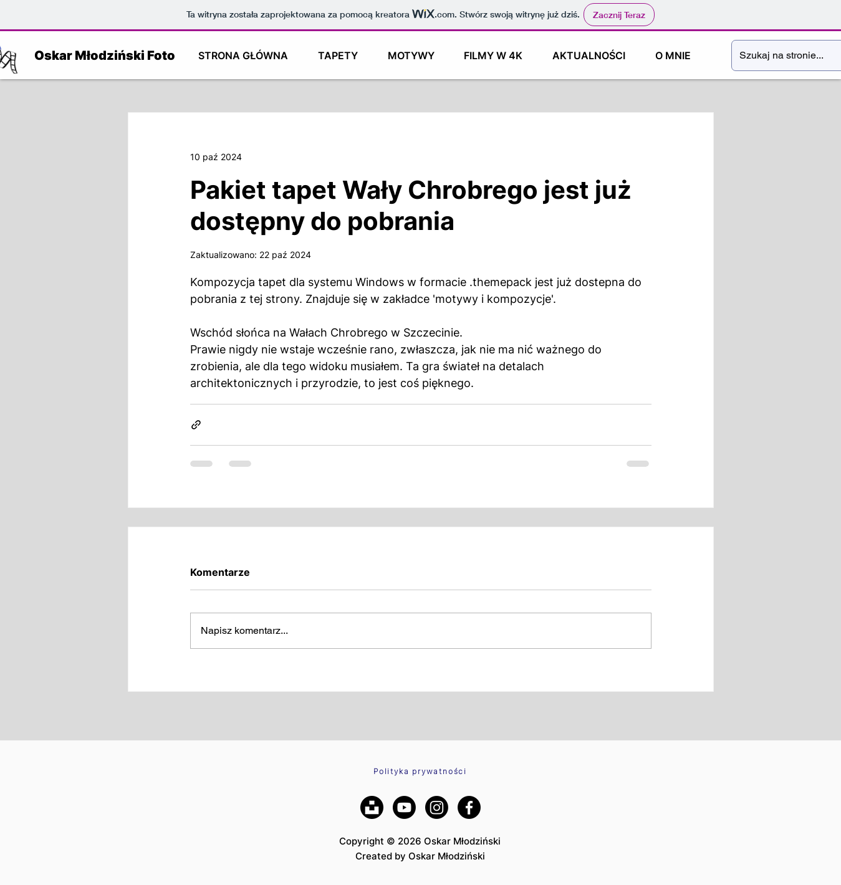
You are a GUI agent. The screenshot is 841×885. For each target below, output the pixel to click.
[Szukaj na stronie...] (782, 55)
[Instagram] (436, 807)
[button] (337, 55)
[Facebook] (469, 807)
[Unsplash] (371, 807)
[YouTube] (404, 807)
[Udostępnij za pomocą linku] (196, 425)
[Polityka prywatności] (420, 770)
